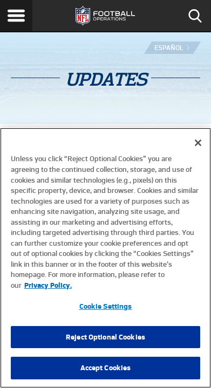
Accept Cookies (105, 368)
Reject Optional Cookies (105, 337)
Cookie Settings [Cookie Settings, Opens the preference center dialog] (105, 306)
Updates (105, 79)
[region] (105, 258)
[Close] (198, 143)
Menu (16, 15)
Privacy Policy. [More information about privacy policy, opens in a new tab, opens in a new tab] (48, 285)
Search (195, 15)
